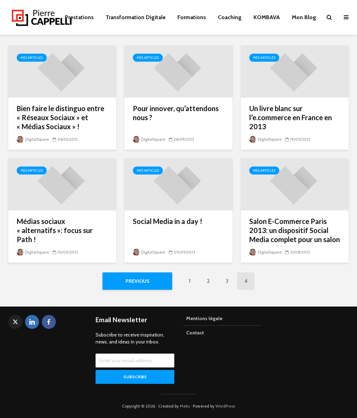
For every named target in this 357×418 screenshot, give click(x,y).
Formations (191, 17)
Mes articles (32, 57)
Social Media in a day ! (167, 221)
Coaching (230, 17)
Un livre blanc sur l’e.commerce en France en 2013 (290, 117)
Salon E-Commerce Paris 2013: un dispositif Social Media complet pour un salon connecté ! (294, 235)
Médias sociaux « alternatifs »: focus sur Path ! (55, 230)
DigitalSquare (33, 139)
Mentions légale (204, 318)
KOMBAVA (266, 17)
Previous (138, 281)
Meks (185, 406)
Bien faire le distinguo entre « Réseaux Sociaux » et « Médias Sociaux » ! (60, 117)
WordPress (225, 406)
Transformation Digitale (136, 17)
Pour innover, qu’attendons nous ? (176, 113)
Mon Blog (304, 17)
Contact (195, 333)
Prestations (79, 17)
